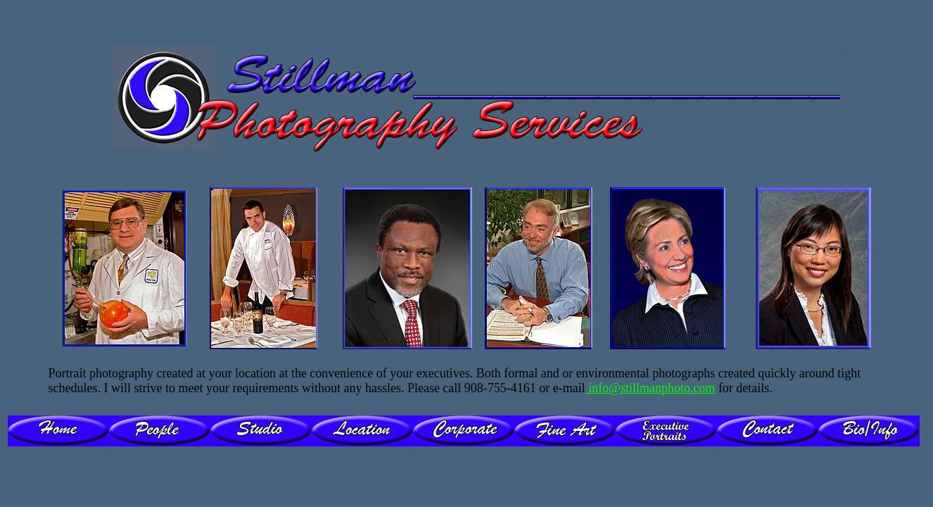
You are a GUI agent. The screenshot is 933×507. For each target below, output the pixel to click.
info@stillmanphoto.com (650, 388)
